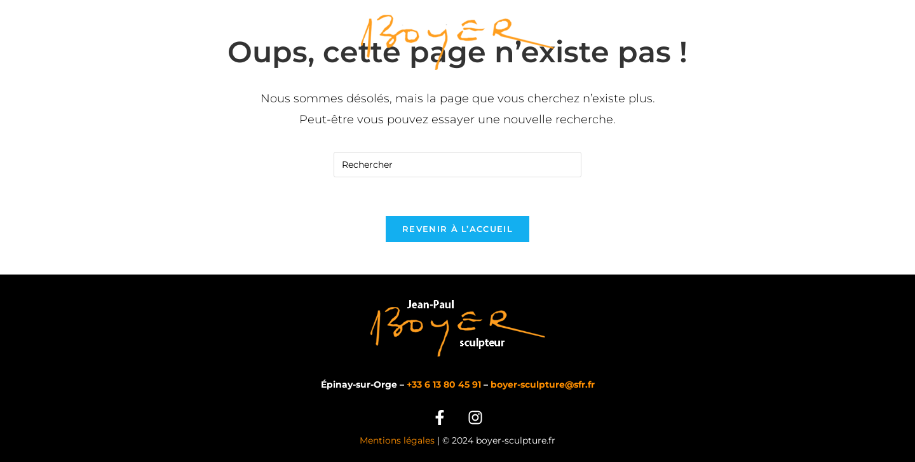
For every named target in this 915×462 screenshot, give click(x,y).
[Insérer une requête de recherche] (457, 164)
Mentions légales (397, 440)
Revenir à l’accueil (457, 229)
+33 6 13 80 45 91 (444, 384)
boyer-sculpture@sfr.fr (543, 384)
